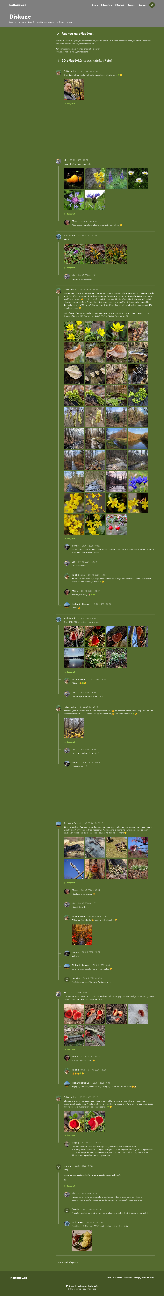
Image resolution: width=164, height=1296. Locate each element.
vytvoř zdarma (81, 52)
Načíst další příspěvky (68, 1262)
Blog (152, 1278)
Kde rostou (106, 5)
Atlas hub (119, 5)
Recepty (132, 5)
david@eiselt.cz (89, 1289)
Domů (95, 5)
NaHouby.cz (17, 5)
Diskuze (142, 5)
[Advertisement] (30, 73)
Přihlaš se (60, 52)
